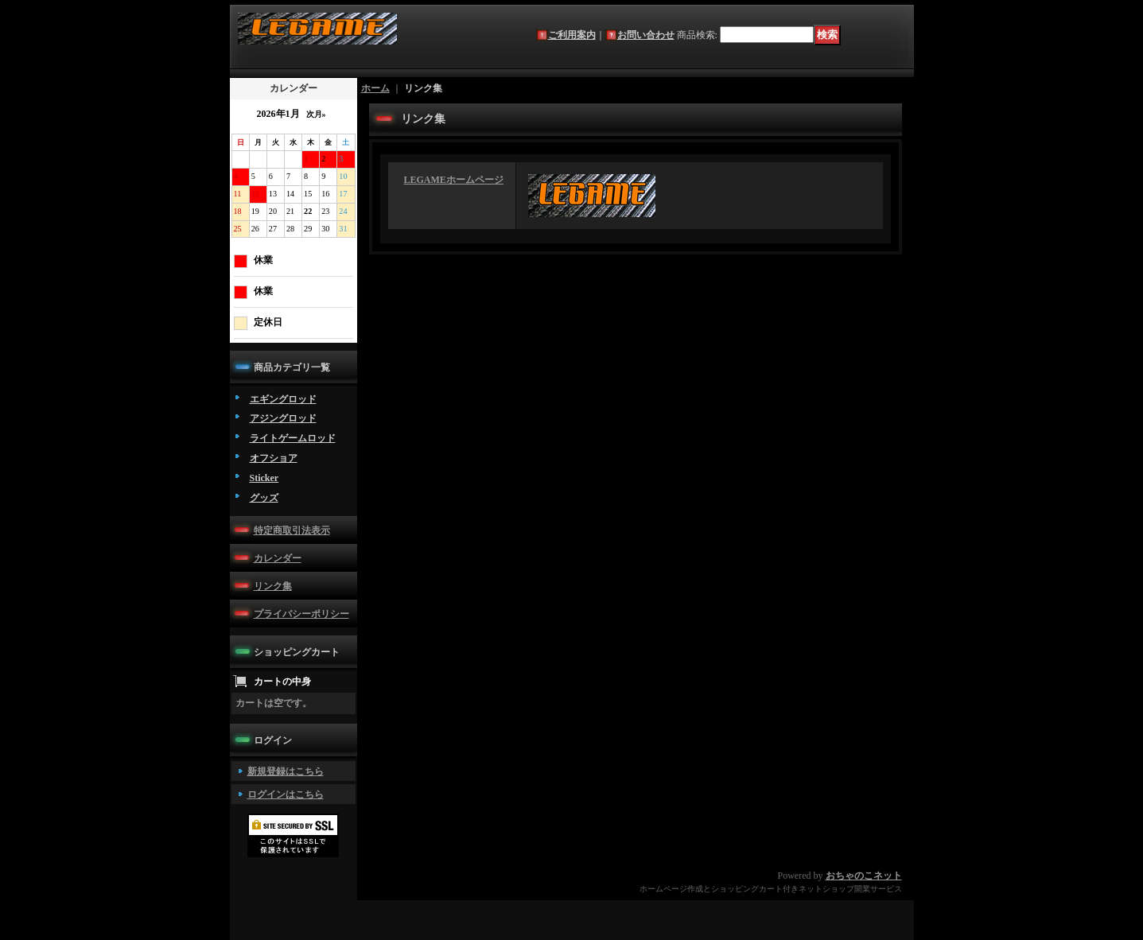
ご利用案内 (572, 35)
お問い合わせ (646, 35)
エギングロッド (283, 399)
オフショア (273, 458)
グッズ (264, 497)
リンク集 (273, 586)
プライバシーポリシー (301, 614)
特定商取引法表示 (292, 530)
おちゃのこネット (864, 875)
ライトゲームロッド (293, 438)
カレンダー (277, 558)
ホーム (375, 88)
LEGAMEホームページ (453, 179)
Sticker (264, 478)
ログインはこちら (285, 794)
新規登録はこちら (285, 771)
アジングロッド (283, 418)
